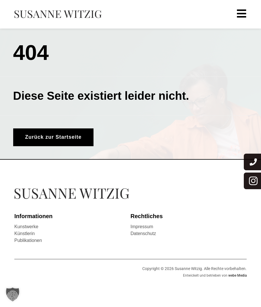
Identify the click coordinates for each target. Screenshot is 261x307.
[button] (12, 294)
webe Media (237, 276)
